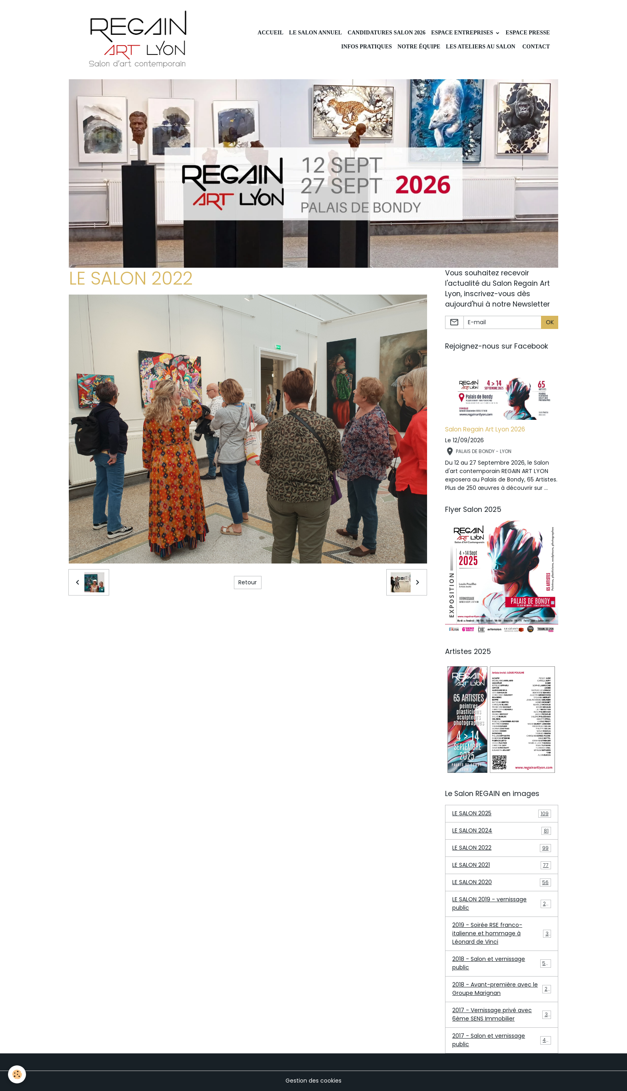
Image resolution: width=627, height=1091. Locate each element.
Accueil (271, 33)
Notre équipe (418, 47)
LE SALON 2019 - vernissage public (501, 903)
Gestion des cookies (313, 1081)
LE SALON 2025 (501, 813)
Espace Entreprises (462, 33)
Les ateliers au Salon (480, 47)
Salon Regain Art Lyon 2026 (485, 429)
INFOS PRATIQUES (366, 47)
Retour (247, 582)
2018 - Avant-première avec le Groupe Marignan (501, 989)
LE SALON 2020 (501, 882)
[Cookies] (17, 1074)
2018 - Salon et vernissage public (501, 963)
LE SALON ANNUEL (315, 33)
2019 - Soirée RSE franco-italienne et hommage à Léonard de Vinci (502, 933)
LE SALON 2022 (501, 848)
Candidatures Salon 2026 (386, 33)
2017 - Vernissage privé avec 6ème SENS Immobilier (501, 1014)
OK (550, 322)
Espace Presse (528, 33)
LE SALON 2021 (501, 865)
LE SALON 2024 (501, 830)
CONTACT (535, 47)
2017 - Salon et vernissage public (501, 1040)
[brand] (138, 40)
